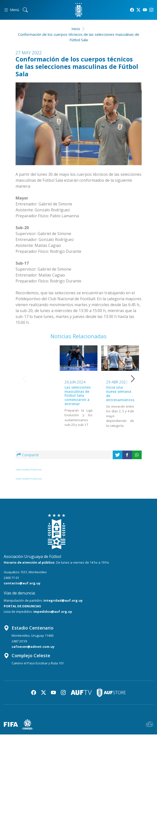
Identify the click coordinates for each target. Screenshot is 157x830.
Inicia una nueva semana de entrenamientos (79, 393)
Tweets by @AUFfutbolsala (29, 469)
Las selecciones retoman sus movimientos (119, 391)
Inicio (75, 28)
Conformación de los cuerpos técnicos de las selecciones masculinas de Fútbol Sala (78, 37)
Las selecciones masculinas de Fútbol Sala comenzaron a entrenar (36, 395)
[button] (133, 379)
